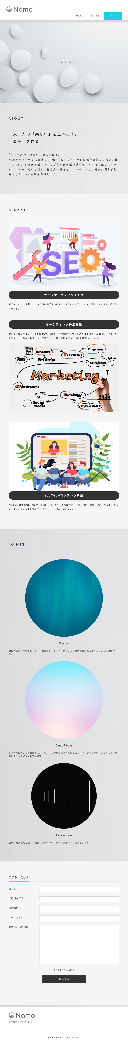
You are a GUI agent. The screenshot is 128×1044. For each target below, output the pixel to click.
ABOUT (80, 16)
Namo (58, 1037)
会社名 (12, 889)
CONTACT (112, 16)
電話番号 (13, 908)
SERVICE (95, 16)
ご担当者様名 (16, 898)
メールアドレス (17, 917)
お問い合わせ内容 (18, 927)
